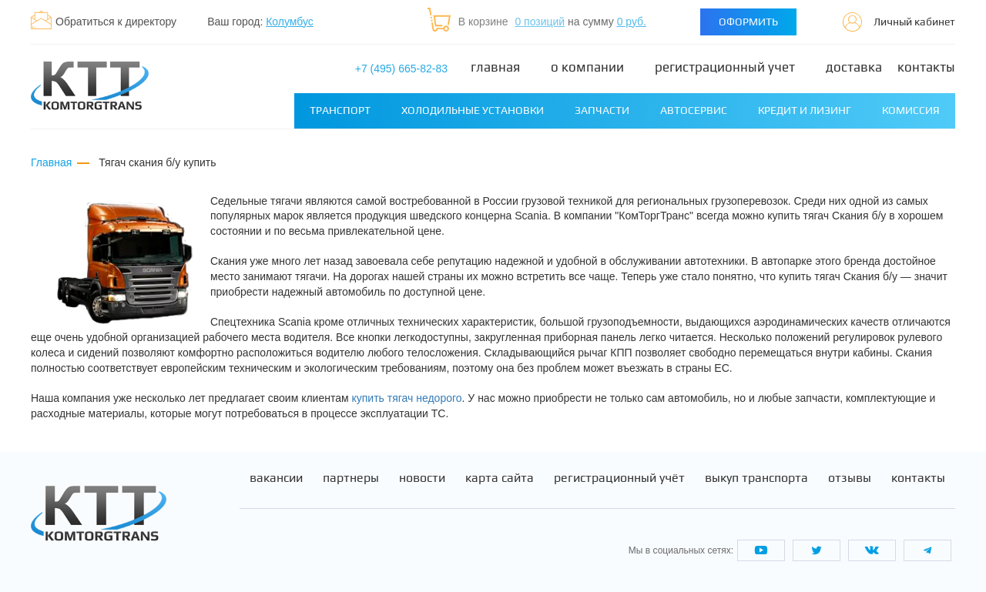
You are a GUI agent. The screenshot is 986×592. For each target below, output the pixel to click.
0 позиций (540, 21)
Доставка (854, 67)
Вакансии (276, 478)
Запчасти (602, 110)
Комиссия (911, 110)
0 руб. (631, 21)
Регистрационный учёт (619, 478)
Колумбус (290, 21)
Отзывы (849, 478)
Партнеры (351, 478)
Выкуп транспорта (756, 478)
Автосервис (693, 110)
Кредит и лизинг (804, 110)
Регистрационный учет (725, 67)
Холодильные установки (472, 110)
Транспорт (340, 110)
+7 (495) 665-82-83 (401, 68)
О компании (587, 67)
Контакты (926, 67)
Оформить (748, 21)
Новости (422, 478)
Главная (495, 67)
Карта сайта (499, 478)
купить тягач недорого (407, 398)
